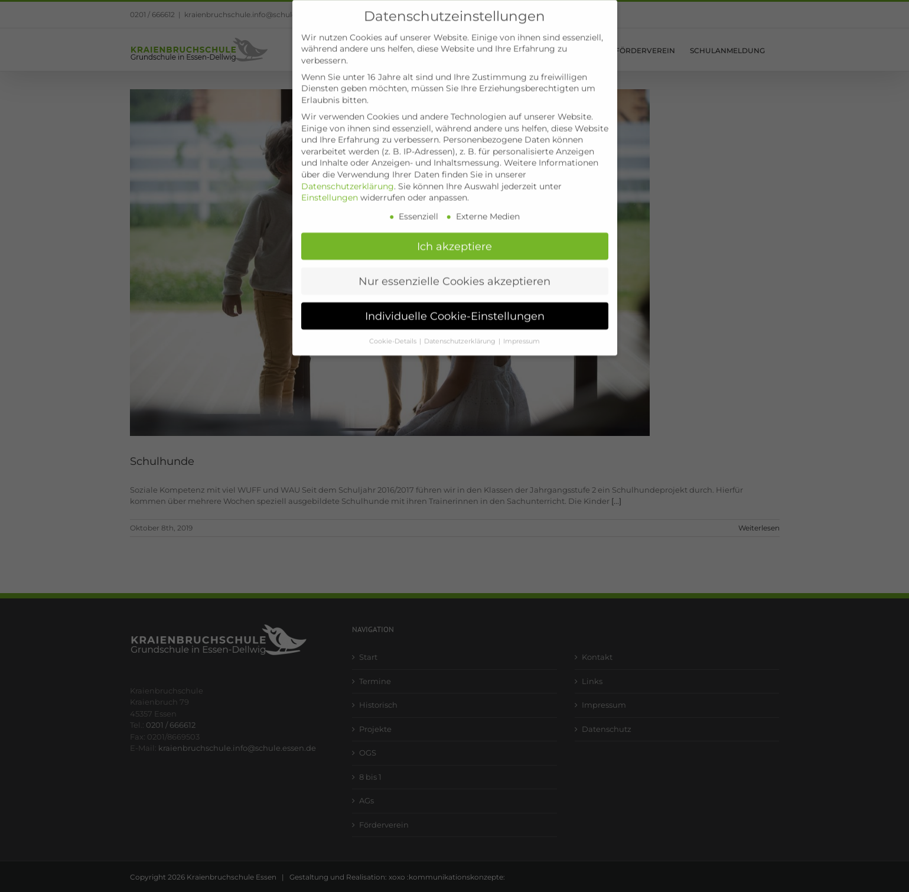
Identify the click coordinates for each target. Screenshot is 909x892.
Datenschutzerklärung (347, 175)
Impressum (521, 330)
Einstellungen (329, 187)
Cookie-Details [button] (393, 330)
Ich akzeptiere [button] (454, 235)
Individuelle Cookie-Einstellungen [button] (455, 305)
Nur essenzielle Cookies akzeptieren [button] (454, 270)
